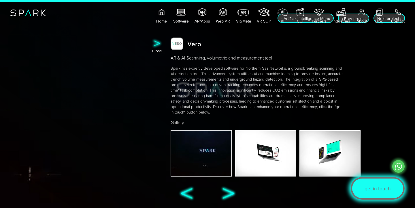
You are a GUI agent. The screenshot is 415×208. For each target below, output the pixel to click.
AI (282, 20)
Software (181, 20)
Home (161, 20)
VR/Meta (243, 20)
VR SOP (264, 20)
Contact (398, 20)
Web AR (223, 20)
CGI (300, 20)
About (362, 20)
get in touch (378, 188)
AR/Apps (202, 20)
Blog (379, 20)
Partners (319, 20)
